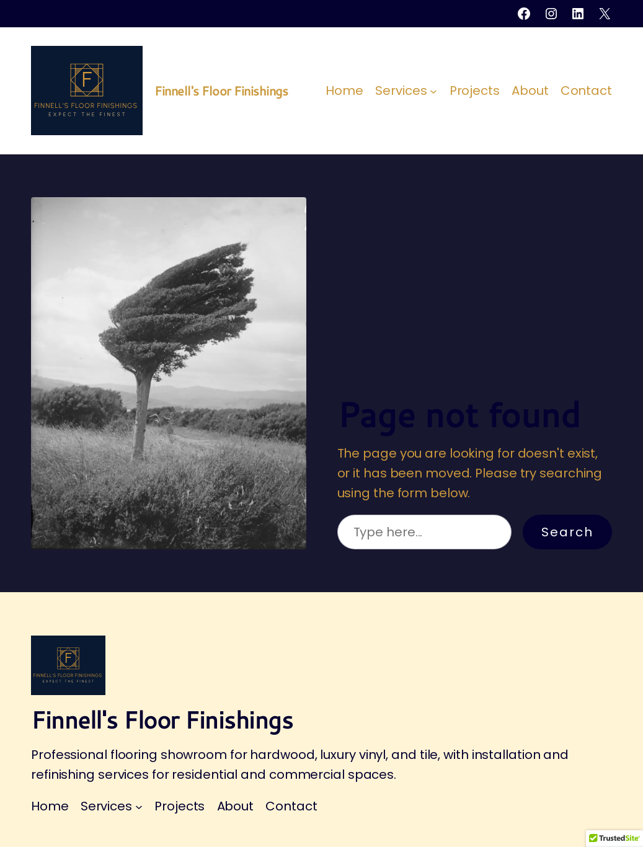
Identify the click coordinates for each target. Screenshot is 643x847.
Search (567, 532)
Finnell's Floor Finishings (221, 90)
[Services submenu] (433, 90)
